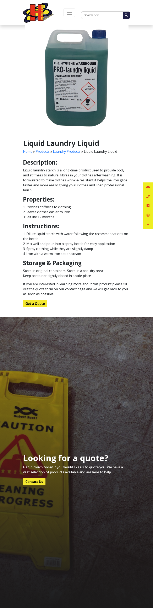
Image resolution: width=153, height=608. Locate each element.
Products (43, 151)
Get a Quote (35, 303)
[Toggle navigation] (69, 13)
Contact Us (34, 481)
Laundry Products (67, 151)
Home (27, 151)
